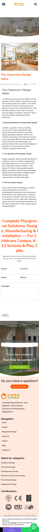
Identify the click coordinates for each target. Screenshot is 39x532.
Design (4, 427)
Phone (23, 277)
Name (4, 269)
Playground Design (9, 432)
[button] (3, 4)
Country (24, 269)
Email (4, 277)
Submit (5, 315)
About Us (5, 436)
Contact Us (6, 450)
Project (4, 441)
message (5, 286)
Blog (4, 445)
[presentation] (17, 310)
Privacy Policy (8, 523)
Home (4, 422)
